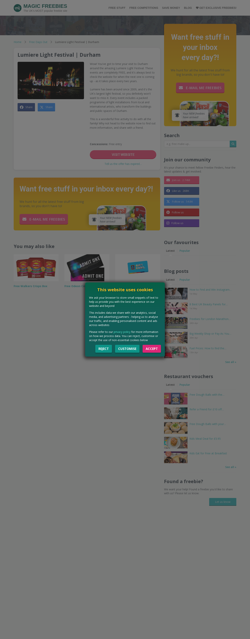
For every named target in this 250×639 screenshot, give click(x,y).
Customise (127, 349)
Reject (103, 349)
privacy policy (122, 332)
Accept (152, 349)
